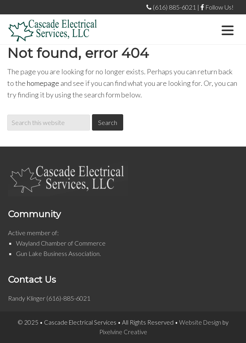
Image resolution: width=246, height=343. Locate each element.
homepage (43, 83)
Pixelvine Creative (123, 331)
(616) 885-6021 (171, 7)
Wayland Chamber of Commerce (61, 243)
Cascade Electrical (52, 30)
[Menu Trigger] (228, 29)
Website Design (200, 322)
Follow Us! (217, 7)
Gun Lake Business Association (58, 253)
